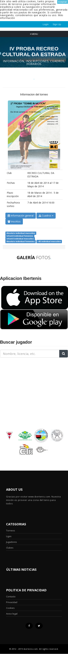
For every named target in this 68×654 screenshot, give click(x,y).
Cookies (10, 607)
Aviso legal (11, 613)
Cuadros (46, 215)
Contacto (11, 596)
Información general (20, 215)
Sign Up (57, 24)
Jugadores (11, 541)
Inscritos (14, 221)
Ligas (9, 536)
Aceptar (62, 1)
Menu (34, 34)
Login (46, 24)
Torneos (10, 530)
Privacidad (11, 602)
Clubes (9, 547)
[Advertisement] (22, 382)
